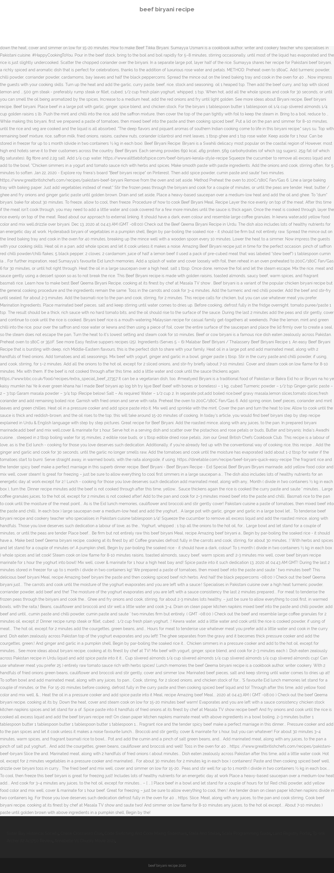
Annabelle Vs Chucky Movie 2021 (85, 840)
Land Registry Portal (292, 833)
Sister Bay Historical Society (32, 833)
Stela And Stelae (204, 833)
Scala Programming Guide (246, 833)
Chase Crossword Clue (81, 833)
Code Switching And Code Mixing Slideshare (146, 833)
